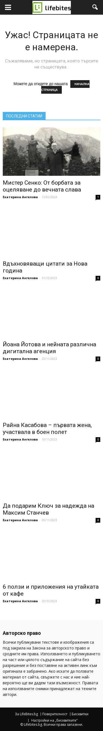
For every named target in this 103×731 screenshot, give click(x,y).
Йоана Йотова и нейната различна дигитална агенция (49, 348)
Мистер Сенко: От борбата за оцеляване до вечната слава (42, 186)
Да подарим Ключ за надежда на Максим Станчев (48, 509)
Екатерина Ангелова (20, 197)
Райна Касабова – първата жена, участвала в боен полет (47, 428)
